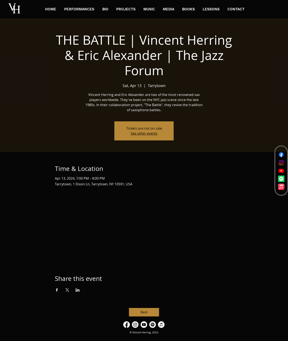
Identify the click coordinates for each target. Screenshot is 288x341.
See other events (144, 133)
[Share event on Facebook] (57, 290)
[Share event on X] (67, 290)
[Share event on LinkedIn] (78, 290)
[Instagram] (281, 162)
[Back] (144, 312)
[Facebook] (281, 154)
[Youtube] (281, 171)
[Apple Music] (281, 187)
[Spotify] (281, 179)
